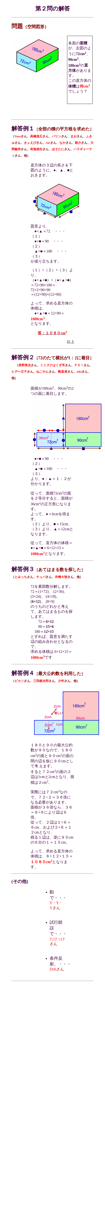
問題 (17, 26)
